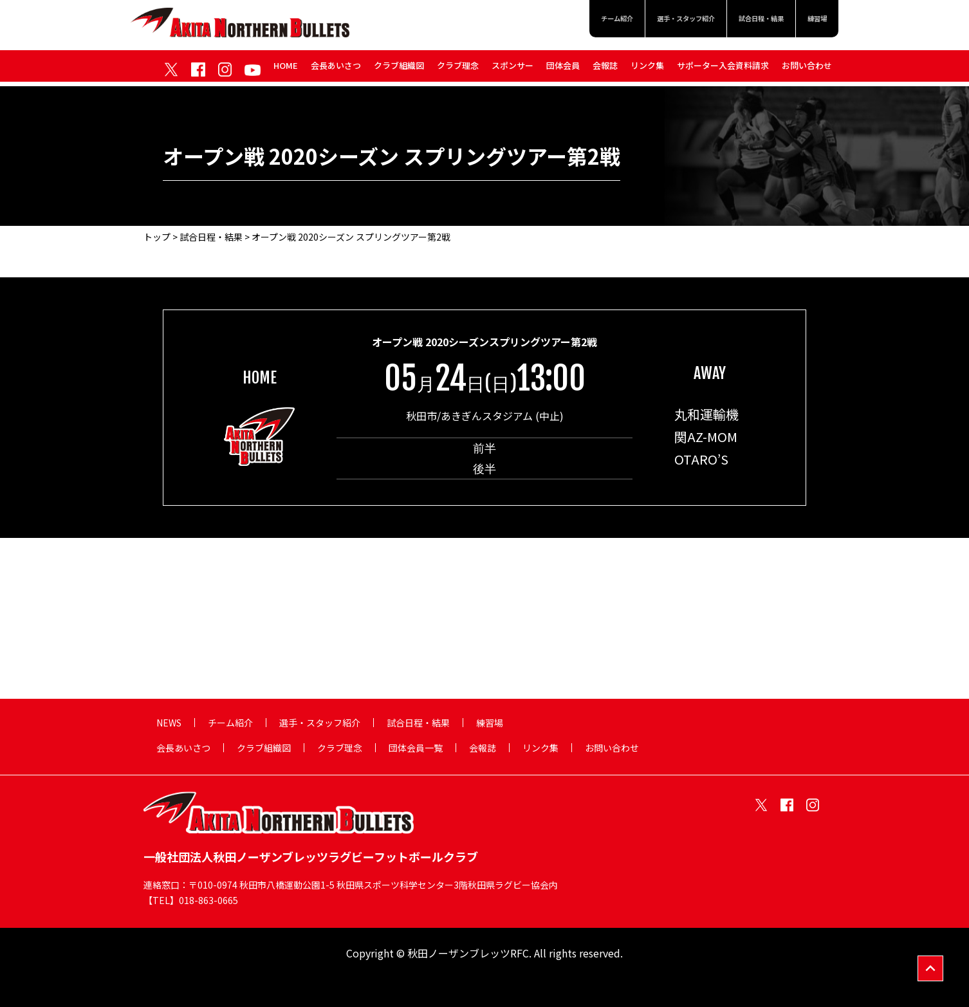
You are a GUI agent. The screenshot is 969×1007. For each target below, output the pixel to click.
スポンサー (512, 70)
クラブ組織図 (399, 70)
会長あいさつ (336, 70)
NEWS (168, 722)
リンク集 (647, 70)
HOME (285, 70)
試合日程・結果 (744, 20)
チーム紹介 (561, 20)
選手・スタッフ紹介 (648, 20)
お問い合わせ (807, 70)
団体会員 (563, 70)
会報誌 (605, 70)
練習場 (813, 20)
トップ (157, 236)
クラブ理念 (458, 70)
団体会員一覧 (416, 747)
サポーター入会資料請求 (723, 70)
